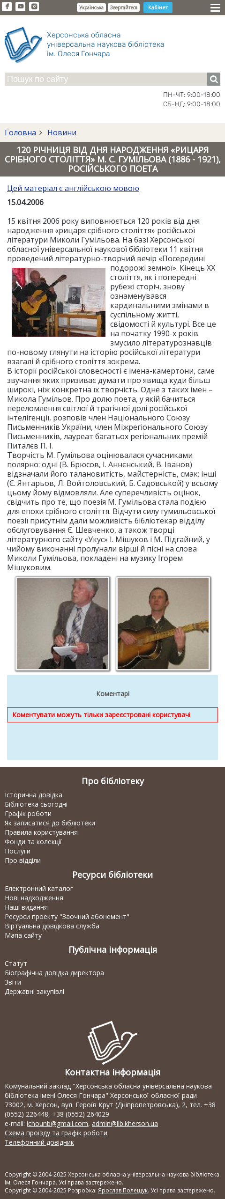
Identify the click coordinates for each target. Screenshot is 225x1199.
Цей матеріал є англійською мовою (73, 188)
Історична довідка (33, 794)
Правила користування (41, 832)
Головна (20, 132)
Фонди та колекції (33, 841)
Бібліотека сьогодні (36, 804)
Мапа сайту (23, 935)
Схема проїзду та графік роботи (56, 1132)
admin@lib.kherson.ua (125, 1123)
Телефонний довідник (39, 1142)
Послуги (17, 850)
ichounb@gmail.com (57, 1123)
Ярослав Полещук (123, 1190)
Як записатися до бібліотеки (50, 822)
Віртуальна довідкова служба (52, 925)
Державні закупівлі (34, 991)
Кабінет (158, 7)
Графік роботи (28, 813)
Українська (91, 7)
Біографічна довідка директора (54, 972)
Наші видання (26, 907)
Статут (16, 963)
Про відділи (23, 860)
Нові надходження (34, 897)
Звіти (13, 982)
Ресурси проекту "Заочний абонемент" (67, 916)
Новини (60, 132)
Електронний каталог (39, 888)
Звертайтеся (123, 7)
